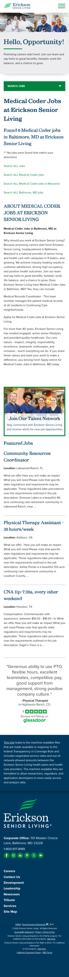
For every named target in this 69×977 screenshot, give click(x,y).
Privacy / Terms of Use (45, 932)
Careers (9, 871)
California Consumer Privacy (29, 952)
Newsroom (12, 894)
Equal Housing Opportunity (35, 924)
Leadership (12, 888)
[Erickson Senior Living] (17, 6)
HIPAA (18, 924)
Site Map (10, 911)
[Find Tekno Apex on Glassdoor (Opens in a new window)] (35, 722)
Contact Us (12, 877)
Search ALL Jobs (14, 166)
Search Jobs (16, 86)
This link (9, 742)
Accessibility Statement (24, 932)
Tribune (9, 900)
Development (14, 882)
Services (10, 905)
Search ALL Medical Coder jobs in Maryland (31, 184)
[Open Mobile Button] (61, 6)
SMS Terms (47, 952)
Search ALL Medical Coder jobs (24, 175)
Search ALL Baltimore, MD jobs (23, 192)
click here (51, 938)
